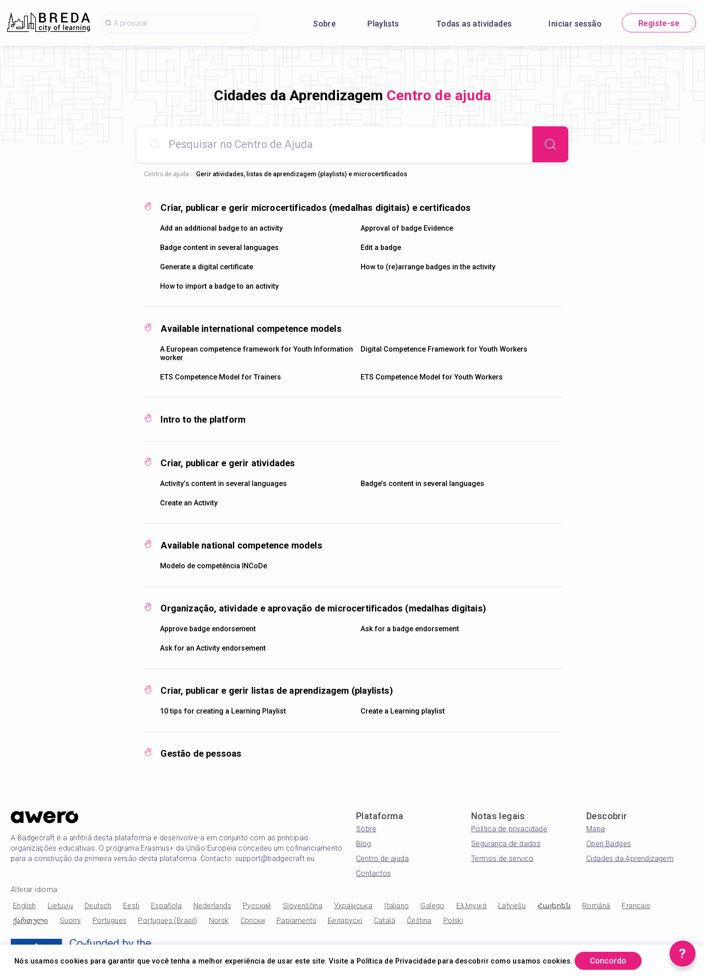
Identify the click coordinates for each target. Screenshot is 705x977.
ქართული (30, 920)
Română (596, 905)
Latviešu (512, 905)
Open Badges (608, 843)
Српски (253, 920)
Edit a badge (381, 247)
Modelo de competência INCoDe (213, 566)
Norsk (219, 920)
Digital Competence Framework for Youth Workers (444, 349)
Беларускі (345, 920)
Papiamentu (296, 920)
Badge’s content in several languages (422, 483)
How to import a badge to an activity (219, 286)
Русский (257, 905)
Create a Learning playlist (403, 711)
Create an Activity (189, 503)
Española (166, 905)
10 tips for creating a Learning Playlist (223, 711)
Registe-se (658, 23)
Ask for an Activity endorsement (213, 648)
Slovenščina (302, 905)
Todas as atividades (474, 23)
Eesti (131, 905)
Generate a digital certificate (206, 267)
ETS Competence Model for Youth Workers (432, 377)
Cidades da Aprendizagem (630, 858)
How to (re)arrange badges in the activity (428, 267)
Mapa (595, 829)
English (24, 905)
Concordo (609, 960)
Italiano (396, 905)
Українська (353, 905)
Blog (363, 843)
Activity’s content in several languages (223, 483)
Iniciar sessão (575, 23)
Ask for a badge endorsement (410, 629)
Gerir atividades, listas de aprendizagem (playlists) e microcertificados (301, 174)
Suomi (70, 920)
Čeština (419, 920)
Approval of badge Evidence (407, 228)
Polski (453, 920)
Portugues (110, 920)
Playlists (383, 23)
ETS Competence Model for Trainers (220, 377)
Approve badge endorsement (208, 629)
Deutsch (98, 905)
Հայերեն (554, 905)
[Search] (550, 144)
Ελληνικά (471, 905)
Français (636, 905)
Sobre (324, 23)
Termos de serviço (502, 858)
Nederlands (212, 905)
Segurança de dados (505, 843)
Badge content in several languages (219, 247)
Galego (432, 905)
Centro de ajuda (166, 174)
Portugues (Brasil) (167, 920)
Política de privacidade (509, 829)
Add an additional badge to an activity (221, 228)
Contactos (373, 873)
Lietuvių (60, 905)
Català (384, 920)
